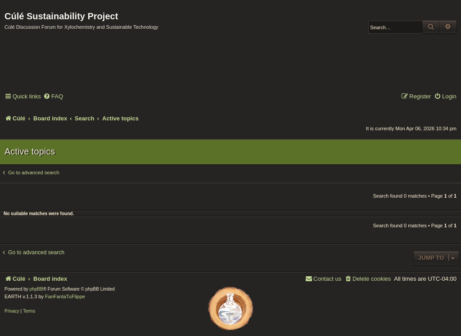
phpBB (36, 289)
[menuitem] (53, 96)
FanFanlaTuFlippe (65, 296)
